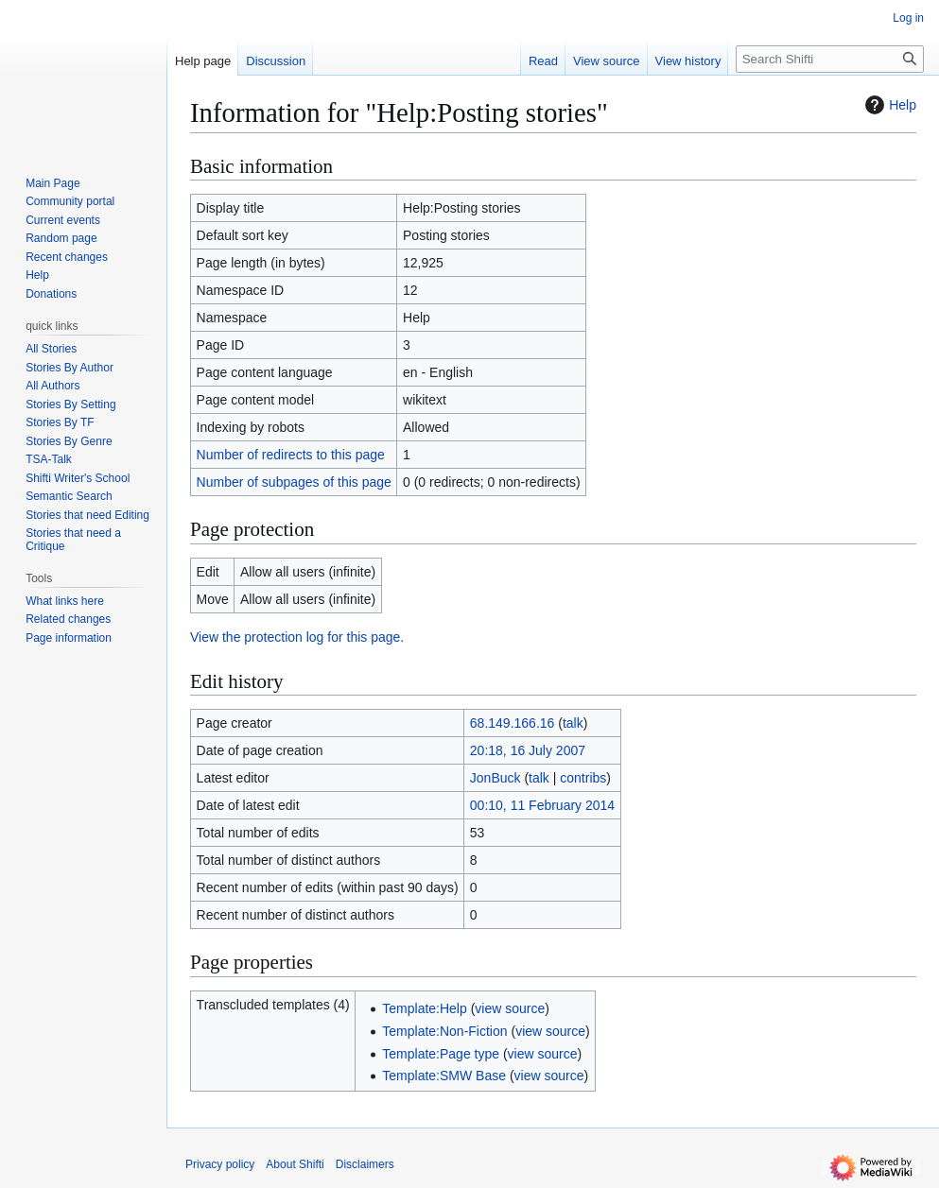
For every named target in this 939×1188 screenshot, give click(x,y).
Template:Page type (440, 1053)
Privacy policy (219, 1164)
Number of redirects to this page (291, 454)
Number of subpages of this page (294, 482)
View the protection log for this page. (297, 637)
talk (573, 723)
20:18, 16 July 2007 (527, 750)
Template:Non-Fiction (444, 1031)
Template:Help (424, 1008)
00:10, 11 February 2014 (542, 805)
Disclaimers (365, 1164)
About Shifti (294, 1164)
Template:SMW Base (444, 1075)
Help (888, 104)
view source (510, 1008)
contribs (583, 777)
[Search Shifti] (830, 59)
